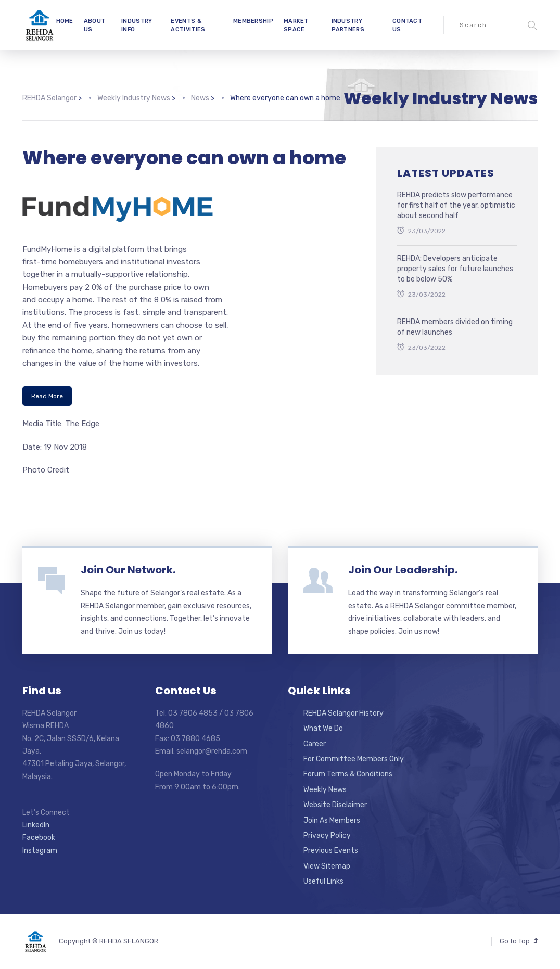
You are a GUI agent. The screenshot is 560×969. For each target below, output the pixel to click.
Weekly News (325, 789)
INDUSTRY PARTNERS (348, 25)
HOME (64, 21)
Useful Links (323, 881)
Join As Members (331, 820)
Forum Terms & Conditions (347, 774)
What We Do (323, 728)
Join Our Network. (128, 570)
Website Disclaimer (335, 804)
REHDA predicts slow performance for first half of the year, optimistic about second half (456, 205)
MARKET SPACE (296, 25)
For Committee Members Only (353, 759)
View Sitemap (326, 866)
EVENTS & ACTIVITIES (188, 25)
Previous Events (330, 850)
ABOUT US (95, 25)
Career (314, 744)
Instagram (39, 850)
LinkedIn (35, 825)
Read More (47, 396)
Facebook (38, 837)
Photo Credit (45, 470)
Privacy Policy (327, 835)
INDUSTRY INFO (136, 25)
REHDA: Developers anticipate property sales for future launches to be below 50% (455, 268)
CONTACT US (407, 25)
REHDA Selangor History (343, 713)
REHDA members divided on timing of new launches (455, 327)
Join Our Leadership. (402, 570)
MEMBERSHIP (253, 21)
